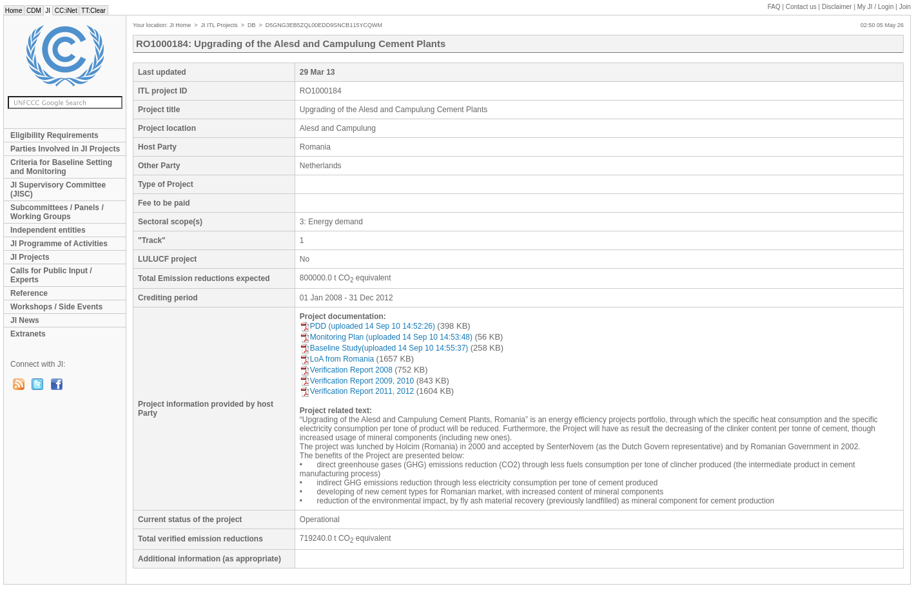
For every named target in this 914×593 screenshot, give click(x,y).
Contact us (801, 6)
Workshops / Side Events (56, 306)
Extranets (28, 333)
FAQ (774, 6)
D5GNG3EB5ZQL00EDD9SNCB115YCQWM (324, 25)
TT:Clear (93, 10)
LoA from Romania (337, 359)
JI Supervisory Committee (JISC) (58, 189)
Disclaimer (837, 6)
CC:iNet (66, 10)
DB (252, 25)
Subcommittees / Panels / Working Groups (57, 212)
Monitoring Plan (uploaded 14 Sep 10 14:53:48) (386, 337)
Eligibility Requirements (54, 135)
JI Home (180, 25)
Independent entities (48, 230)
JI (48, 10)
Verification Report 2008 (346, 369)
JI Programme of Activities (59, 243)
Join (905, 6)
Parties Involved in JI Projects (65, 148)
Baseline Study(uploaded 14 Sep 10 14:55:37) (384, 348)
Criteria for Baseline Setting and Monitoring (61, 167)
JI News (24, 320)
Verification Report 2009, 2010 (357, 380)
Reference (29, 293)
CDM (33, 10)
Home (13, 10)
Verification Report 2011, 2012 (357, 391)
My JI (875, 6)
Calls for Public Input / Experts (51, 275)
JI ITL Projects (219, 25)
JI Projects (30, 257)
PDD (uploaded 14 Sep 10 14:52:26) (367, 326)
